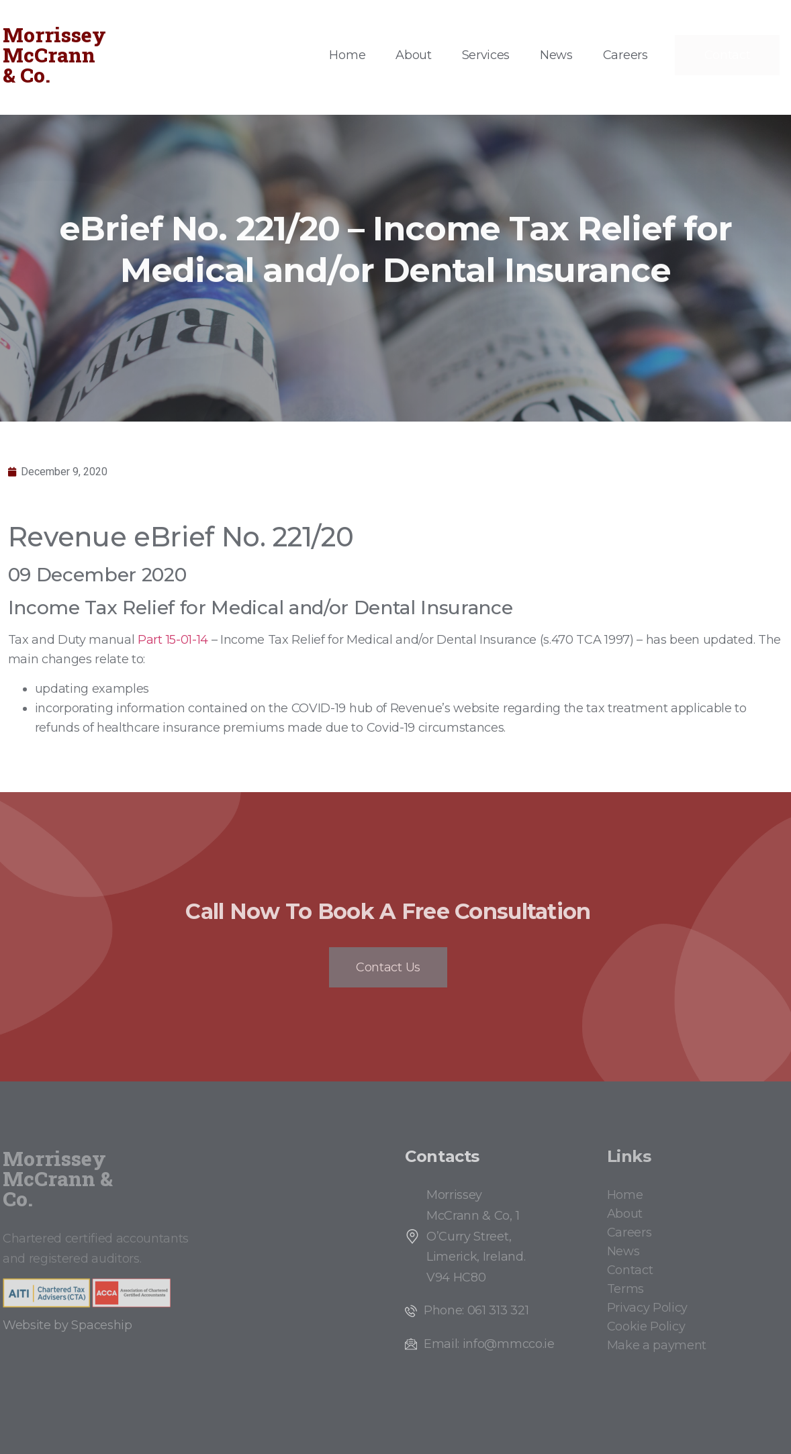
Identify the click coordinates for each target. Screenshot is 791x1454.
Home (347, 55)
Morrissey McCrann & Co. (54, 54)
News (556, 55)
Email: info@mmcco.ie (489, 1344)
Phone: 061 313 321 (476, 1310)
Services (486, 55)
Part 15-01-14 (173, 639)
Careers (625, 55)
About (413, 55)
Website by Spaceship (67, 1325)
